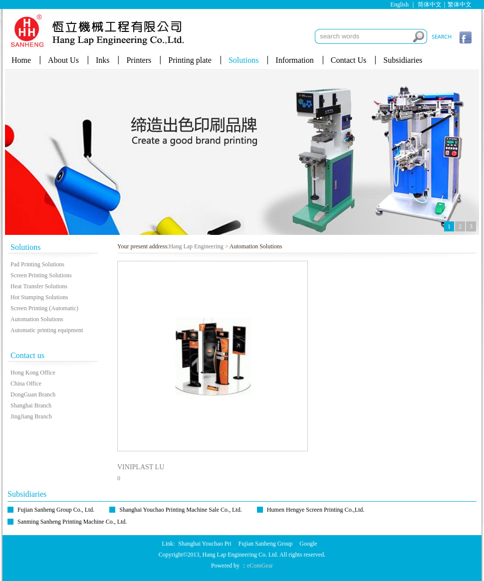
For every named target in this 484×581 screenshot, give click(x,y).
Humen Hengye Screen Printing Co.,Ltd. (316, 509)
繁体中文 (460, 4)
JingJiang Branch (31, 416)
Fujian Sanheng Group (266, 543)
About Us (63, 60)
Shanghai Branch (30, 405)
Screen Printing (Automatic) (44, 308)
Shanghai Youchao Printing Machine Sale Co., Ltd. (180, 509)
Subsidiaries (402, 60)
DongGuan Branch (32, 394)
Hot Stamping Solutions (39, 297)
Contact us (27, 355)
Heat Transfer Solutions (38, 286)
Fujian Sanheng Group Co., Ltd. (55, 509)
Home (21, 60)
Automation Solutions (36, 319)
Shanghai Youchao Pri (204, 543)
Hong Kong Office (32, 372)
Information (294, 60)
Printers (138, 60)
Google (308, 543)
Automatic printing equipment (46, 330)
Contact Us (349, 60)
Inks (103, 60)
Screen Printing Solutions (41, 275)
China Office (25, 383)
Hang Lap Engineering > (198, 246)
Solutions (243, 60)
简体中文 (430, 4)
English (399, 4)
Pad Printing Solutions (37, 264)
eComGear (260, 565)
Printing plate (190, 60)
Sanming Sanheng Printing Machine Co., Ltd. (72, 521)
